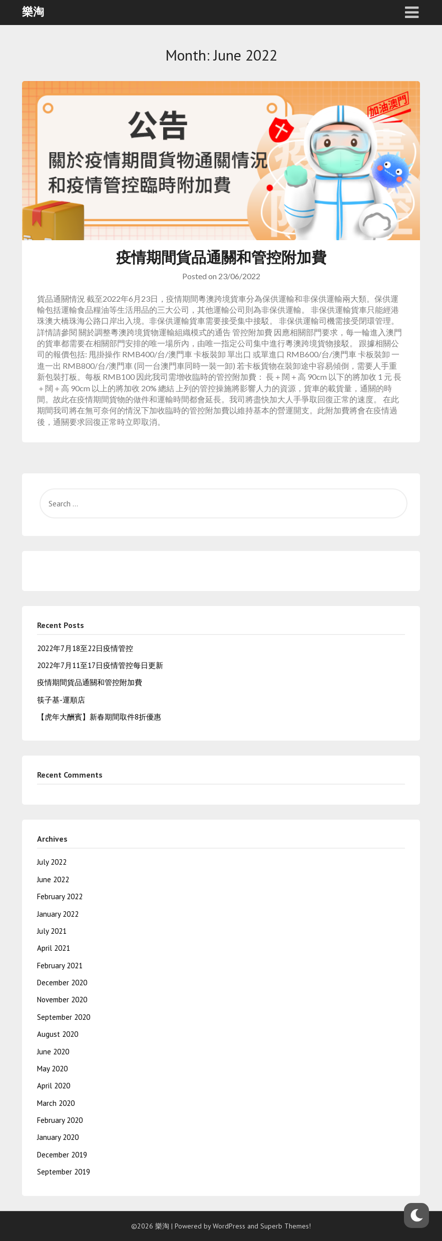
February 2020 (60, 1120)
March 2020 (56, 1103)
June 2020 (53, 1051)
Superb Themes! (285, 1225)
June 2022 (53, 879)
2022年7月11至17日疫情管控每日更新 (100, 665)
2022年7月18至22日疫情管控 (85, 648)
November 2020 (62, 999)
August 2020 (57, 1034)
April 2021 (53, 948)
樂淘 (33, 12)
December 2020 (62, 982)
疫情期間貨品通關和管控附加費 (221, 257)
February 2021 (60, 965)
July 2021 (52, 931)
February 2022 (60, 896)
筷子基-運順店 (61, 700)
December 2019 (62, 1154)
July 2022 (52, 862)
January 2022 (58, 914)
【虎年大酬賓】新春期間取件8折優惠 (99, 717)
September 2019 (63, 1171)
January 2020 (58, 1137)
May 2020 (52, 1068)
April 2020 (53, 1085)
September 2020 (63, 1017)
